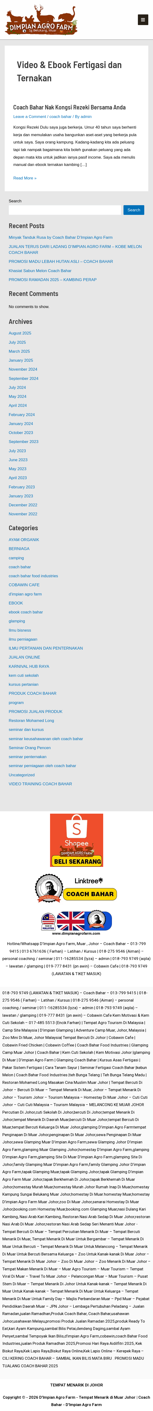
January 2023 (21, 508)
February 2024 (22, 427)
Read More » (24, 190)
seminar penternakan (28, 769)
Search (15, 213)
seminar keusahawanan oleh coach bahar (46, 751)
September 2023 (23, 454)
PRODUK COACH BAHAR (32, 706)
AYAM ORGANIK (24, 552)
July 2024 (17, 400)
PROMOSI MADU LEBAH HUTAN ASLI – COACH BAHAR (61, 274)
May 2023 (17, 481)
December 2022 (23, 517)
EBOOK (16, 615)
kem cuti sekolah (24, 688)
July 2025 (17, 354)
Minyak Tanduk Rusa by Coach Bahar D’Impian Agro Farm (61, 250)
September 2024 (23, 391)
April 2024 (18, 418)
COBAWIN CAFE (24, 597)
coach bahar (60, 129)
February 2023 (22, 499)
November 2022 (23, 526)
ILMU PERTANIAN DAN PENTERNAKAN (46, 660)
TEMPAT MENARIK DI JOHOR (76, 1385)
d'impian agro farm (25, 606)
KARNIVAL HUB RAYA (29, 679)
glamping (17, 633)
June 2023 (18, 472)
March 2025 (19, 363)
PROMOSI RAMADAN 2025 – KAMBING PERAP (53, 292)
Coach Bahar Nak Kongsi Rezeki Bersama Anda (69, 119)
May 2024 (17, 409)
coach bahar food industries (33, 588)
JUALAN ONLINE (24, 670)
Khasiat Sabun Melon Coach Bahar (40, 283)
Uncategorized (22, 787)
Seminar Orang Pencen (30, 760)
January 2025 (21, 372)
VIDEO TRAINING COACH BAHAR (40, 796)
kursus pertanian (23, 697)
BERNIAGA (19, 561)
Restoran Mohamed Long (31, 733)
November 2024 (23, 382)
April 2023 (18, 490)
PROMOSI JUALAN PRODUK (36, 724)
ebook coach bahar (26, 624)
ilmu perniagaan (23, 651)
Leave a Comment (29, 129)
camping (16, 570)
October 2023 (21, 445)
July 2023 (17, 463)
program (16, 715)
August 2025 (20, 345)
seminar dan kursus (26, 742)
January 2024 (21, 436)
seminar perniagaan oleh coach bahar (42, 778)
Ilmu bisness (20, 642)
